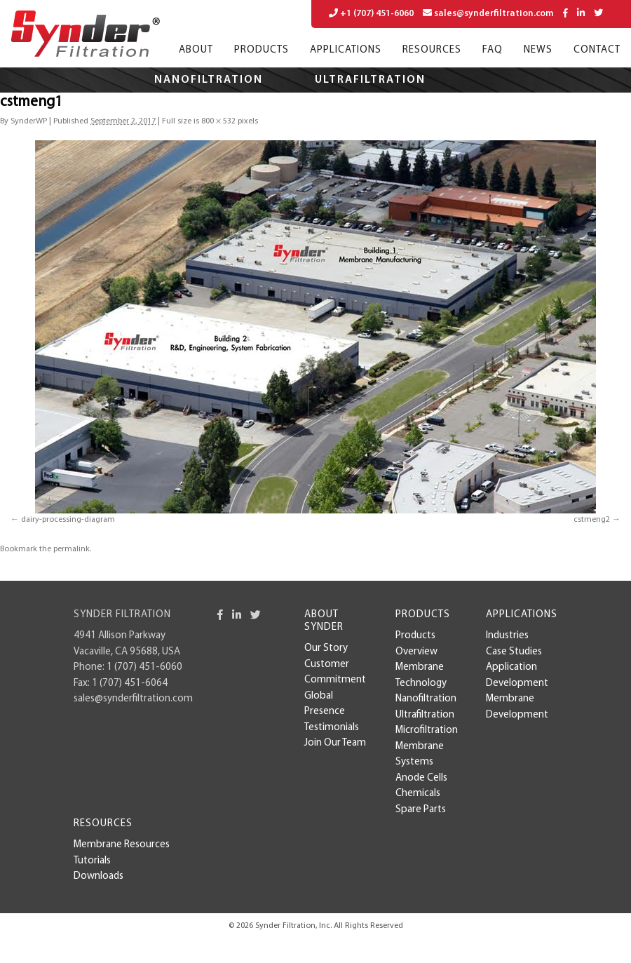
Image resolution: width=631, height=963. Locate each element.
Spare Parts (420, 809)
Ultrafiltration (370, 80)
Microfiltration (244, 105)
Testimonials (331, 727)
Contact (597, 50)
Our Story (326, 648)
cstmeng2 (592, 520)
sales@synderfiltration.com (488, 13)
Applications (345, 50)
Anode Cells (421, 778)
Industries (507, 636)
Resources (431, 50)
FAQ (492, 50)
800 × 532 (218, 121)
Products (261, 50)
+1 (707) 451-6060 (371, 13)
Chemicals (417, 793)
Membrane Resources (122, 845)
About (196, 50)
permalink (71, 549)
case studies (514, 652)
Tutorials (92, 861)
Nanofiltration (208, 80)
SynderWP (29, 121)
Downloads (98, 876)
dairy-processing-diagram (68, 520)
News (538, 50)
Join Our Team (335, 743)
